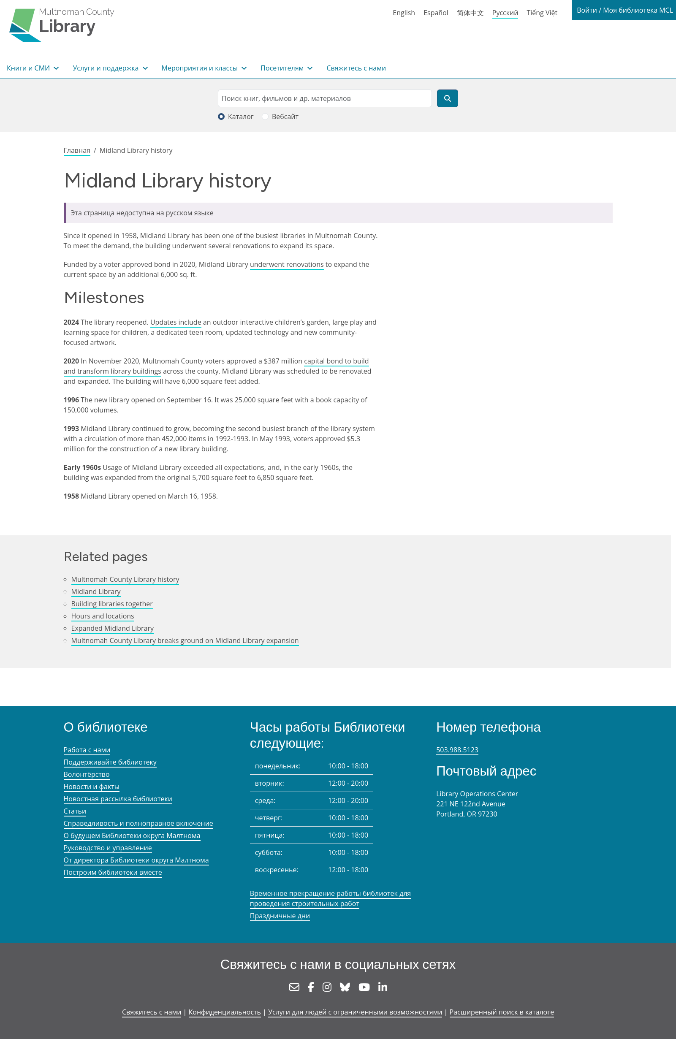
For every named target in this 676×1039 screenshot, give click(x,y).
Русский (505, 12)
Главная (77, 150)
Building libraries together (112, 603)
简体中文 (470, 12)
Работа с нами (87, 749)
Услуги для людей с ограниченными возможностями (355, 1012)
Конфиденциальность (225, 1012)
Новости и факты (92, 786)
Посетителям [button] (283, 68)
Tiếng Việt (542, 12)
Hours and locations (102, 616)
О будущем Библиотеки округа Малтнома (132, 835)
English (404, 12)
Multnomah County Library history (125, 579)
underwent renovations (287, 264)
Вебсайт (285, 116)
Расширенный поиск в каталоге (502, 1012)
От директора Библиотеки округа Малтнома (136, 860)
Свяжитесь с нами (356, 68)
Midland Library (96, 591)
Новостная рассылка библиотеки (118, 798)
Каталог (241, 116)
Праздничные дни (280, 915)
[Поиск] (447, 98)
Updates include (175, 322)
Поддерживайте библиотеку (110, 762)
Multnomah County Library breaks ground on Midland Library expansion (185, 640)
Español (436, 12)
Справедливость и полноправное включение (138, 823)
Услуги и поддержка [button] (106, 68)
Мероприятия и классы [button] (201, 68)
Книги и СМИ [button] (29, 68)
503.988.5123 (457, 749)
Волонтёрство (87, 774)
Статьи (75, 811)
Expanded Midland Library (112, 628)
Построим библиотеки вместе (113, 872)
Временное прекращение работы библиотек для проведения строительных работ (330, 898)
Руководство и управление (108, 847)
